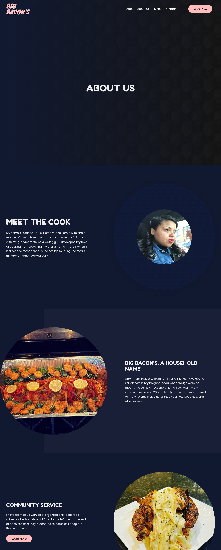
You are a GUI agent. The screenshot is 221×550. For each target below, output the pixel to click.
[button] (19, 539)
